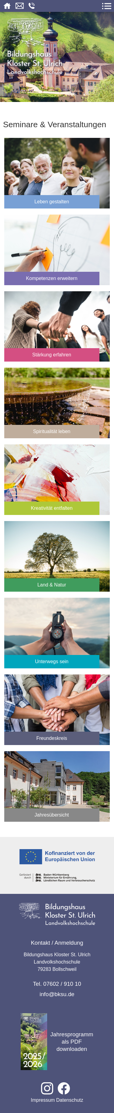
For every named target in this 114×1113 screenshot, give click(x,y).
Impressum (43, 1100)
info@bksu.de (57, 994)
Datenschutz (69, 1100)
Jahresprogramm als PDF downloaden (57, 1041)
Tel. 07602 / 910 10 (57, 984)
